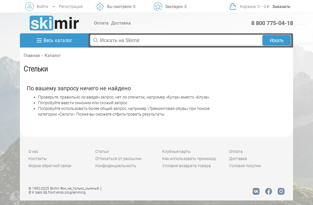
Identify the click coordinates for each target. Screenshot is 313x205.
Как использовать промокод (189, 158)
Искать (277, 40)
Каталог (53, 55)
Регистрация (71, 6)
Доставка (121, 23)
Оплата (101, 23)
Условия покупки (245, 165)
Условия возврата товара (186, 165)
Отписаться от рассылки (118, 158)
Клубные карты (176, 151)
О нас (33, 151)
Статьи (102, 151)
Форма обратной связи (49, 165)
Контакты (37, 158)
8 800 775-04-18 (272, 23)
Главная (32, 55)
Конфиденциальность (115, 165)
